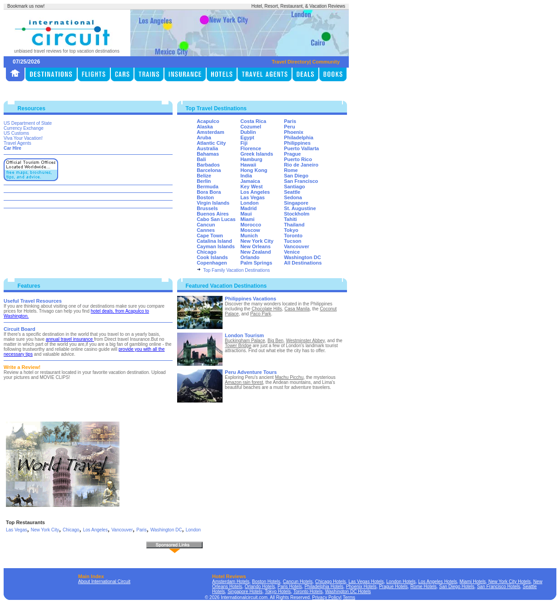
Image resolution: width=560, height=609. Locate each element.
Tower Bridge (238, 345)
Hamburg (251, 159)
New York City (256, 241)
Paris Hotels (290, 586)
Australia (207, 148)
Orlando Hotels (260, 586)
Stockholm (296, 213)
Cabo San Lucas (216, 219)
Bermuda (207, 186)
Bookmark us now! (26, 6)
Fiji (244, 143)
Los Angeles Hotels (437, 581)
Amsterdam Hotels (230, 581)
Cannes (206, 230)
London (249, 203)
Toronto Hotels (307, 591)
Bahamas (208, 154)
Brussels (207, 208)
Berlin (204, 181)
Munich (249, 235)
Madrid (248, 208)
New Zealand (255, 252)
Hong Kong (253, 170)
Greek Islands (256, 154)
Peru (289, 126)
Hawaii (248, 164)
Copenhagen (212, 262)
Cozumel (250, 126)
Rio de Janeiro (301, 164)
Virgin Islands (213, 203)
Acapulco (208, 121)
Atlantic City (211, 143)
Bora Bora (209, 192)
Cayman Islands (216, 246)
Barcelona (209, 170)
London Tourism (244, 335)
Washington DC (302, 257)
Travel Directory (290, 61)
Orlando (249, 257)
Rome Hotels (423, 586)
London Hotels (401, 581)
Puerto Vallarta (301, 148)
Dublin (248, 132)
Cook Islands (212, 257)
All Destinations (303, 262)
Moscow (250, 230)
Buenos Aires (213, 213)
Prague (292, 154)
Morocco (250, 224)
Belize (204, 175)
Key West (251, 186)
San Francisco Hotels (498, 586)
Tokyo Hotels (278, 591)
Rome (291, 170)
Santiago (294, 186)
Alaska (205, 126)
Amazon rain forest (244, 382)
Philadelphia (298, 137)
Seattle (292, 192)
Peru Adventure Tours (251, 372)
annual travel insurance (70, 339)
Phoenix (293, 132)
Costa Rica (253, 121)
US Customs (16, 133)
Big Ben (275, 340)
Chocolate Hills (267, 308)
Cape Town (210, 235)
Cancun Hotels (298, 581)
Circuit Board (19, 329)
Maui (246, 213)
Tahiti (290, 219)
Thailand (294, 224)
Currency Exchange (24, 128)
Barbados (208, 164)
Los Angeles (255, 192)
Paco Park (260, 313)
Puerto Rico (298, 159)
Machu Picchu (289, 377)
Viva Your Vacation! (23, 138)
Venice (292, 252)
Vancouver (296, 246)
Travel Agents (17, 143)
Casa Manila (297, 308)
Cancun (206, 224)
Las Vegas (252, 197)
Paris (290, 121)
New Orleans (255, 246)
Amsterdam (210, 132)
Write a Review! (22, 367)
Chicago (206, 252)
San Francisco (301, 181)
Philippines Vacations (250, 298)
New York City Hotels (509, 581)
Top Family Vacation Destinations (236, 270)
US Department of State (28, 123)
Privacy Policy (326, 597)
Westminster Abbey (305, 340)
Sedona (293, 197)
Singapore (296, 203)
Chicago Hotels (330, 581)
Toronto (293, 235)
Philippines (297, 143)
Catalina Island (214, 241)
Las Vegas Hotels (366, 581)
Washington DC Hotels (348, 591)
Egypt (247, 137)
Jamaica (250, 181)
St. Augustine (300, 208)
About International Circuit (104, 581)
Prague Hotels (393, 586)
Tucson (292, 241)
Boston (205, 197)
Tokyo (291, 230)
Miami (247, 219)
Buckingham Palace (245, 340)
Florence (250, 148)
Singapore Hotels (245, 591)
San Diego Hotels (457, 586)
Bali (201, 159)
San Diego (296, 175)
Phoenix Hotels (361, 586)
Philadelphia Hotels (323, 586)
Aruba (204, 137)
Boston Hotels (266, 581)
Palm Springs (256, 262)
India (246, 175)
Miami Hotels (473, 581)
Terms (349, 597)
